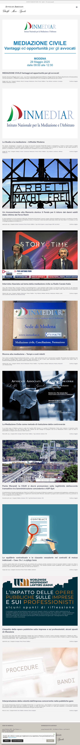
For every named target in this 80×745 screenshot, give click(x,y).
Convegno (26, 81)
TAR (46, 433)
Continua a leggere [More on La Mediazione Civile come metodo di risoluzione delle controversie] (73, 433)
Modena (14, 82)
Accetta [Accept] (50, 740)
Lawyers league (48, 224)
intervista (48, 293)
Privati (36, 81)
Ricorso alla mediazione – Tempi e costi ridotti (23, 354)
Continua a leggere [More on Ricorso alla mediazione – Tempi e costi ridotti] (73, 363)
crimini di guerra (40, 224)
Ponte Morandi (33, 498)
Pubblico (43, 81)
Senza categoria (32, 710)
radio (61, 293)
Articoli (22, 81)
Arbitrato (18, 81)
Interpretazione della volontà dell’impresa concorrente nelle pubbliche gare (37, 701)
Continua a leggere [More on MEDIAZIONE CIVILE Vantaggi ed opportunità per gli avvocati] (73, 81)
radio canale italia (6, 294)
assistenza (55, 81)
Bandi (15, 710)
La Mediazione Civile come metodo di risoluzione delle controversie (33, 424)
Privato (39, 81)
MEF (53, 224)
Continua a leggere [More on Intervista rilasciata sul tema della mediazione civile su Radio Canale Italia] (73, 293)
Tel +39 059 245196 (50, 1)
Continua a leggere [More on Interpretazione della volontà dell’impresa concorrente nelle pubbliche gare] (73, 710)
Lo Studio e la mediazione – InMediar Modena (23, 142)
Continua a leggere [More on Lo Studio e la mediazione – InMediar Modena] (73, 151)
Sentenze (43, 433)
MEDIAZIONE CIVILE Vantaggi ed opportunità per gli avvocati (30, 73)
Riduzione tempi (21, 294)
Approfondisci (12, 737)
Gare (18, 710)
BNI (16, 433)
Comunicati (26, 151)
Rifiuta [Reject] (7, 740)
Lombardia (37, 433)
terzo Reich (57, 224)
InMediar (4, 82)
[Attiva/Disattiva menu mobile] (77, 7)
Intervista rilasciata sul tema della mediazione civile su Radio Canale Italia (36, 284)
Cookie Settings (17, 740)
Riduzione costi (14, 294)
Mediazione (31, 81)
